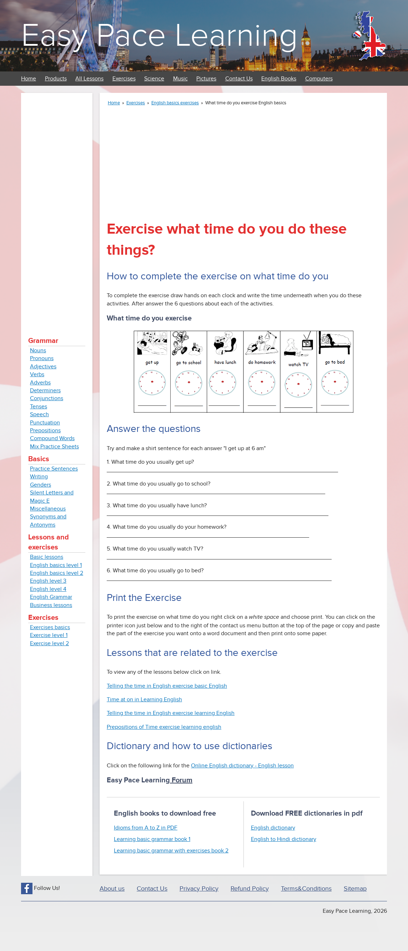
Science (154, 78)
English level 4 (48, 589)
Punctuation (45, 422)
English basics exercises (175, 103)
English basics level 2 (56, 573)
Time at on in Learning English (144, 699)
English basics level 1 (56, 565)
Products (56, 78)
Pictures (206, 78)
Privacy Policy (199, 888)
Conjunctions (46, 398)
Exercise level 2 (49, 643)
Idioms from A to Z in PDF (145, 827)
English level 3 (48, 580)
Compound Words (52, 438)
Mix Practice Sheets (54, 446)
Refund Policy (250, 888)
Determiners (45, 390)
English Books (278, 78)
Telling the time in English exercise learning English (171, 713)
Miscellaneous (48, 508)
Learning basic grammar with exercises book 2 (171, 850)
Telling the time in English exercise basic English (167, 685)
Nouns (38, 350)
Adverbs (40, 382)
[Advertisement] (56, 207)
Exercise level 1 (48, 635)
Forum (181, 780)
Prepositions (45, 430)
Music (180, 78)
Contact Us (239, 78)
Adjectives (43, 366)
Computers (319, 78)
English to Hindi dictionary (283, 839)
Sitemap (355, 888)
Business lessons (51, 605)
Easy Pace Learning (159, 35)
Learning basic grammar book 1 (152, 839)
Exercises (124, 78)
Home (28, 78)
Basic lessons (46, 557)
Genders (40, 484)
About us (112, 888)
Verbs (37, 374)
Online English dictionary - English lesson (242, 765)
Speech (39, 414)
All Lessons (89, 78)
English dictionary (273, 827)
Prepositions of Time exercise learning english (164, 727)
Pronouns (42, 358)
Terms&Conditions (306, 888)
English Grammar (51, 597)
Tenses (38, 406)
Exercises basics (50, 627)
